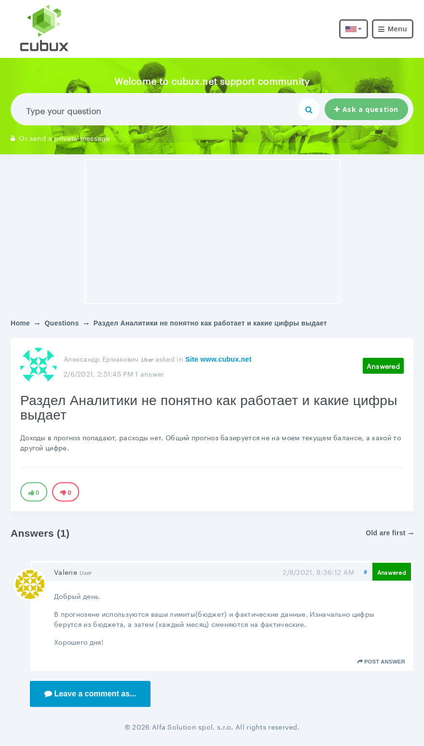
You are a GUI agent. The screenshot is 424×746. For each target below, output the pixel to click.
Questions (61, 323)
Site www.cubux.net (218, 359)
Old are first (389, 533)
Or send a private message (60, 137)
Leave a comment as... (90, 694)
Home (20, 323)
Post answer (381, 662)
